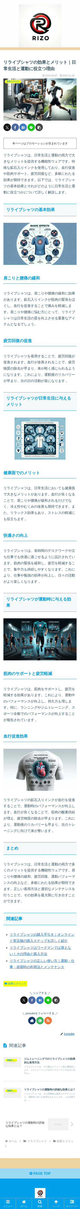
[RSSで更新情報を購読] (48, 1020)
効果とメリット (15, 983)
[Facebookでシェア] (15, 127)
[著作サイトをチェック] (32, 1020)
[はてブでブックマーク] (23, 127)
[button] (39, 127)
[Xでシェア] (7, 127)
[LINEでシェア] (31, 127)
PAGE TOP (40, 1173)
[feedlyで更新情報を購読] (40, 1020)
